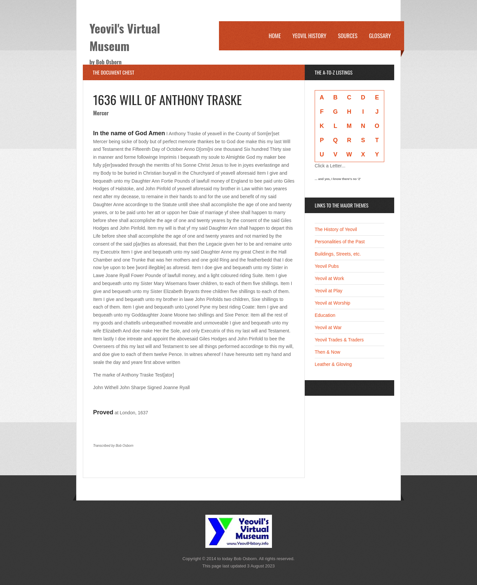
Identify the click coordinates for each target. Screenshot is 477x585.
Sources (347, 35)
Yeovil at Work (329, 278)
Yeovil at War (328, 327)
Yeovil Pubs (327, 266)
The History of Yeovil (336, 229)
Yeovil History (309, 35)
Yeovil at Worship (332, 303)
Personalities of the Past (340, 241)
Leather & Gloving (333, 364)
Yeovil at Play (329, 290)
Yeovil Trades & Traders (339, 339)
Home (275, 35)
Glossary (380, 35)
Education (325, 315)
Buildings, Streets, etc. (338, 254)
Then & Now (327, 352)
